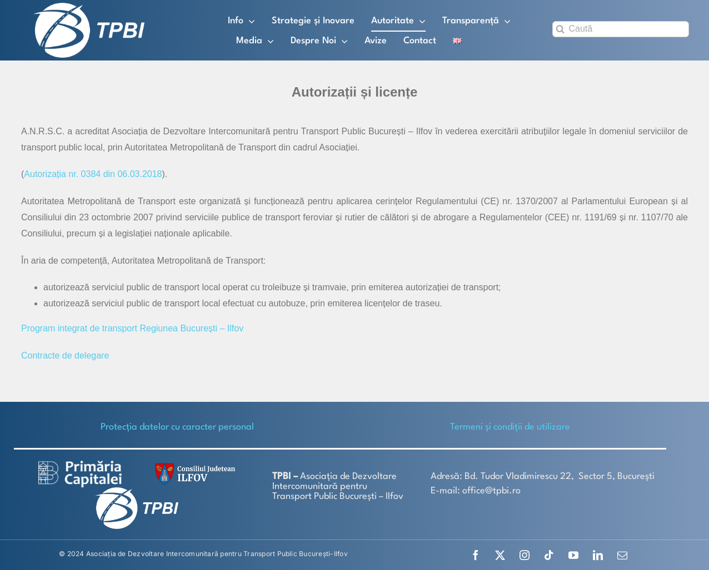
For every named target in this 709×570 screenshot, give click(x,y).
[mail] (622, 555)
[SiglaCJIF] (193, 466)
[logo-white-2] (80, 465)
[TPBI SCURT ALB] (88, 7)
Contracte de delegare (65, 355)
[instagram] (524, 555)
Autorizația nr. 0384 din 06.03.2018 (93, 174)
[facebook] (475, 555)
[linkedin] (597, 555)
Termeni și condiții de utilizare (510, 427)
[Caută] (620, 29)
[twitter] (500, 555)
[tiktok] (549, 555)
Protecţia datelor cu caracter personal (177, 427)
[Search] (560, 29)
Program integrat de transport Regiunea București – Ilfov (132, 328)
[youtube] (573, 555)
